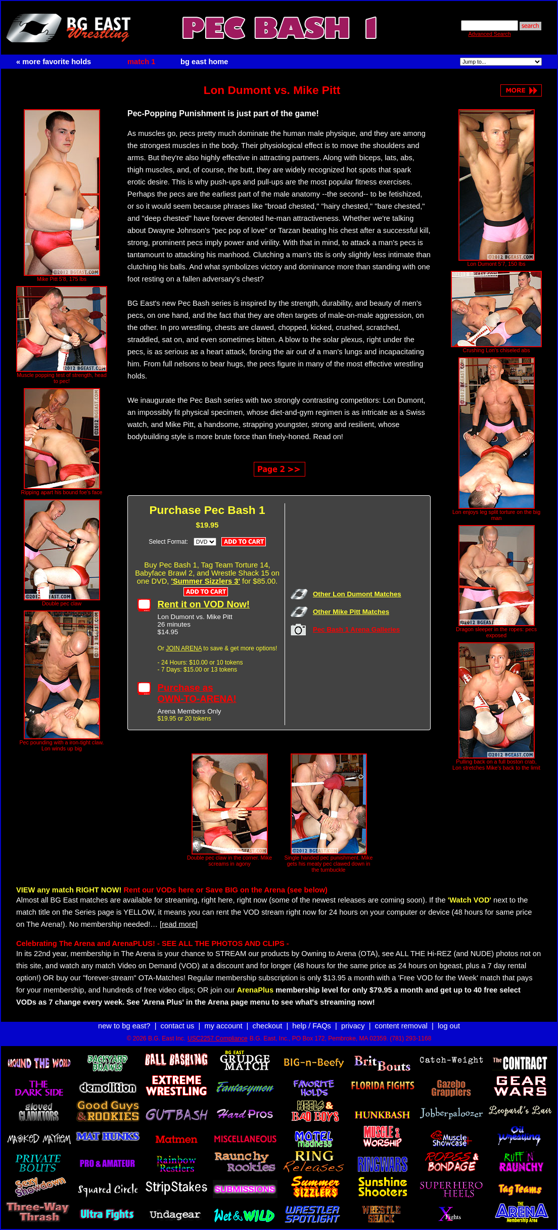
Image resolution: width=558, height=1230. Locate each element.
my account (224, 1026)
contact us (178, 1026)
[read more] (179, 924)
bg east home (204, 62)
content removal (401, 1026)
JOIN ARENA (184, 648)
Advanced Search (489, 34)
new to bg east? (124, 1026)
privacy (352, 1026)
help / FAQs (311, 1026)
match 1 (141, 62)
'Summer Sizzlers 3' (205, 581)
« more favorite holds (53, 62)
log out (449, 1026)
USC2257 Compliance (218, 1038)
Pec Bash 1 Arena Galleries (356, 629)
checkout (268, 1026)
